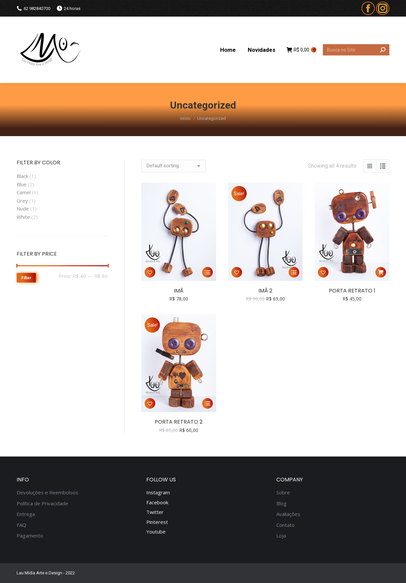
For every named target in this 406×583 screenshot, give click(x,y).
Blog (281, 503)
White (23, 216)
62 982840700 (33, 8)
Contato (285, 525)
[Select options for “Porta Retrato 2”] (207, 403)
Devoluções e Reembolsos (47, 492)
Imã (179, 290)
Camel (24, 192)
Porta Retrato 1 (352, 290)
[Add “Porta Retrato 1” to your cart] (380, 272)
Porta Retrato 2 (179, 422)
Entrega (26, 514)
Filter (26, 278)
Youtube (156, 531)
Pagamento (30, 536)
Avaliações (288, 514)
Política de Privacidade (42, 503)
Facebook (157, 502)
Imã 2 (265, 290)
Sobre (283, 492)
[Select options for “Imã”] (207, 272)
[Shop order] (173, 166)
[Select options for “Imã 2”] (294, 272)
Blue (22, 184)
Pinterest (157, 522)
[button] (150, 272)
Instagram (158, 492)
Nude (23, 208)
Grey (22, 200)
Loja (281, 536)
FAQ (21, 525)
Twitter (155, 512)
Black (22, 176)
